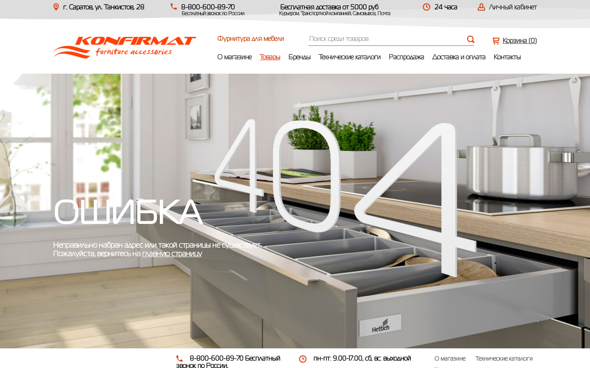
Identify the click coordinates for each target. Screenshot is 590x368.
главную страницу (172, 254)
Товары (270, 58)
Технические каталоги (350, 58)
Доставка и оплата (459, 58)
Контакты (507, 58)
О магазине (234, 58)
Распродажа (406, 58)
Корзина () (520, 41)
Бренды (299, 58)
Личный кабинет (513, 8)
